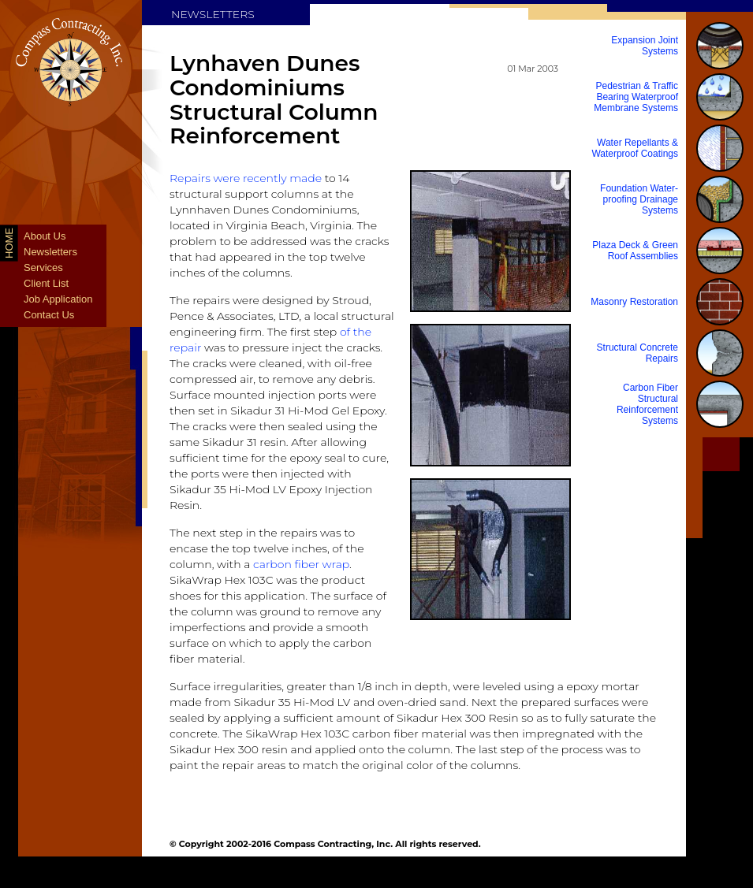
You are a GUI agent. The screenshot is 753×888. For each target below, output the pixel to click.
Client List (46, 283)
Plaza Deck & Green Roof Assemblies (635, 251)
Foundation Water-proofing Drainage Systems (639, 199)
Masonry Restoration (634, 301)
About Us (44, 236)
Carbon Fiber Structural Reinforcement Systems (647, 404)
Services (43, 267)
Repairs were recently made (246, 178)
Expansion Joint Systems (644, 46)
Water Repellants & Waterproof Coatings (634, 148)
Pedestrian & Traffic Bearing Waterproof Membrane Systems (636, 96)
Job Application (58, 299)
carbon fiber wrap (301, 564)
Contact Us (49, 315)
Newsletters (50, 252)
